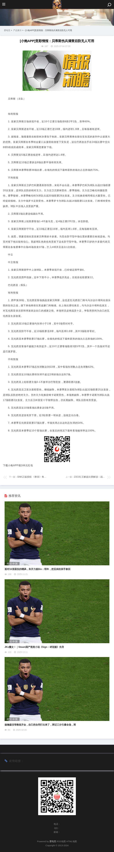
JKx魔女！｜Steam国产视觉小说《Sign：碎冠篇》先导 (34, 647)
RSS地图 (61, 841)
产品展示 (17, 30)
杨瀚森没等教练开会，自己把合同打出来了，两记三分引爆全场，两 (40, 724)
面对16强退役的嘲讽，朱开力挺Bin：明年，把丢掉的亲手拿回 (38, 569)
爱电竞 (7, 30)
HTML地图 (71, 841)
